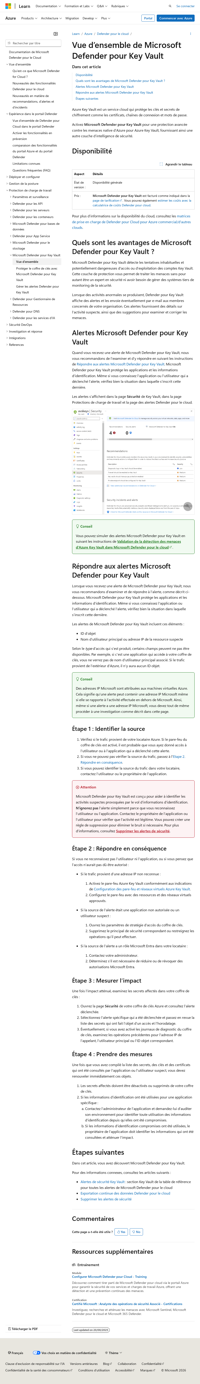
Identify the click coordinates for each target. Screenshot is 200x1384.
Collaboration (127, 1363)
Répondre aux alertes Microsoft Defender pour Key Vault (114, 92)
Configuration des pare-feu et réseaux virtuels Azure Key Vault (142, 889)
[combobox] (33, 43)
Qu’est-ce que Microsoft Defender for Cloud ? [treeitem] (36, 74)
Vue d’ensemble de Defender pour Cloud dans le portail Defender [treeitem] (36, 123)
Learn (76, 34)
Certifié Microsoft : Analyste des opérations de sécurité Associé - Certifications (127, 1304)
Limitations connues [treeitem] (26, 163)
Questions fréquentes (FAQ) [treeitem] (32, 170)
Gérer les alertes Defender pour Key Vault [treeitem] (37, 289)
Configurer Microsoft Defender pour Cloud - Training (109, 1277)
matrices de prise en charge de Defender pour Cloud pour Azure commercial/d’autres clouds (131, 222)
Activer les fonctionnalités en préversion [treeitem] (32, 136)
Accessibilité (123, 1370)
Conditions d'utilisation (94, 1370)
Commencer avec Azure (175, 18)
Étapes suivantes (87, 98)
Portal (148, 18)
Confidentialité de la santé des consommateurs (37, 1370)
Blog (106, 1363)
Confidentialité (151, 1363)
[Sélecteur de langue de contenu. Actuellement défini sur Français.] (15, 1352)
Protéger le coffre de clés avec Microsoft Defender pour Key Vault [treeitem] (36, 274)
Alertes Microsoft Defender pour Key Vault (105, 86)
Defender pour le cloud (113, 34)
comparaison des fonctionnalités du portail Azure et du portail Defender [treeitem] (35, 151)
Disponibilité (84, 75)
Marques (146, 1370)
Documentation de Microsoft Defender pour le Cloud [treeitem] (29, 55)
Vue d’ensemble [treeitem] (27, 261)
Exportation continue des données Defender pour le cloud (125, 1193)
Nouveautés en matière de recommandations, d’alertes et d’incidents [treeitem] (33, 101)
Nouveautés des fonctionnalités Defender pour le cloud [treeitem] (34, 86)
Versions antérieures (84, 1363)
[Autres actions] (191, 33)
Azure (88, 34)
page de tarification (106, 200)
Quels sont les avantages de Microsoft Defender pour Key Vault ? (120, 81)
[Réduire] (55, 34)
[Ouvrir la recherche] (170, 6)
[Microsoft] (8, 6)
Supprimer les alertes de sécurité (143, 830)
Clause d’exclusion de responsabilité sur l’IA (35, 1363)
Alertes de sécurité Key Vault (103, 1181)
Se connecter (185, 6)
